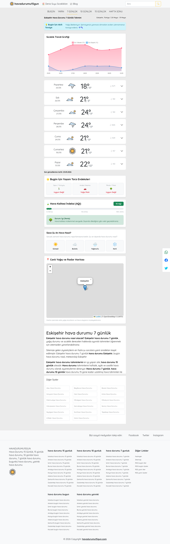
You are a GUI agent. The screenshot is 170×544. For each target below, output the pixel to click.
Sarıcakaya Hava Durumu (83, 406)
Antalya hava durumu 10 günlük (89, 469)
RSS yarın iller (140, 469)
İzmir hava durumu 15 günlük (59, 463)
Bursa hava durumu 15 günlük (59, 466)
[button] (85, 288)
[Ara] (140, 3)
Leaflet (97, 317)
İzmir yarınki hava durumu (87, 507)
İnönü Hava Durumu (81, 418)
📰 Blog (74, 3)
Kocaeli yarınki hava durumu (88, 529)
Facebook (134, 435)
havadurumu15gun (24, 4)
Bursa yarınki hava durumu (87, 510)
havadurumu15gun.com (94, 539)
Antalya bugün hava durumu (59, 513)
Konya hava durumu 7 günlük (117, 473)
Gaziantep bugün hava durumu (59, 526)
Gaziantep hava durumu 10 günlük (90, 483)
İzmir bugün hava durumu (57, 507)
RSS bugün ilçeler (141, 466)
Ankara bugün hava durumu (58, 503)
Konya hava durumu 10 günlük (88, 473)
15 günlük (100, 11)
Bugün (51, 11)
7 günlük (72, 11)
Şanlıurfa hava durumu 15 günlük (60, 479)
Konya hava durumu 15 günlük (59, 473)
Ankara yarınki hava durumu (87, 503)
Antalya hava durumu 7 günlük (117, 469)
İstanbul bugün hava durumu (59, 500)
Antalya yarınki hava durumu (88, 513)
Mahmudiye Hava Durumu (56, 400)
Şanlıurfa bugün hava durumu (59, 523)
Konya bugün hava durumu (58, 516)
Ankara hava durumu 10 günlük (88, 460)
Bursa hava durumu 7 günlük (117, 466)
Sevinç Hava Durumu (109, 406)
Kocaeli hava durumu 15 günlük (59, 486)
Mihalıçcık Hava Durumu (111, 400)
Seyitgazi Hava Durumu (55, 412)
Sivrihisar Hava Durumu (82, 412)
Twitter (146, 435)
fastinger (138, 456)
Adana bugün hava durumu (58, 520)
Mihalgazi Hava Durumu (83, 400)
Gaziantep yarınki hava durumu (89, 526)
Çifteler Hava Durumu (54, 418)
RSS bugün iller (140, 463)
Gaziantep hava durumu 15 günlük (61, 483)
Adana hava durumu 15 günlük (59, 476)
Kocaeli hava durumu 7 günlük (117, 486)
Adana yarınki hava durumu (87, 520)
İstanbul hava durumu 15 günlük (60, 456)
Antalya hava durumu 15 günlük (60, 469)
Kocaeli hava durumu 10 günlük (89, 486)
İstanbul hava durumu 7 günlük (117, 456)
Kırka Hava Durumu (109, 394)
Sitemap (138, 460)
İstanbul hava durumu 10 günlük (89, 456)
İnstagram (158, 435)
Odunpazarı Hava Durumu (56, 406)
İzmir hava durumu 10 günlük (88, 463)
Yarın (61, 11)
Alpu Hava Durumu (53, 388)
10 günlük (86, 11)
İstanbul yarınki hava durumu (88, 500)
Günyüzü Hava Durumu (55, 394)
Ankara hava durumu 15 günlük (59, 460)
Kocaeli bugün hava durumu (58, 529)
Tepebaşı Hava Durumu (110, 412)
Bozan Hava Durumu (109, 388)
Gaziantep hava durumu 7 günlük (118, 483)
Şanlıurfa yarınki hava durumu (88, 523)
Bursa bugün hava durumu (58, 510)
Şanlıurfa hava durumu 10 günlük (89, 479)
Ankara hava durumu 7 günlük (117, 460)
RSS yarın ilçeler (141, 473)
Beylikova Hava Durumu (83, 388)
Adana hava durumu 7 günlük (117, 476)
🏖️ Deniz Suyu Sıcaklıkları (55, 3)
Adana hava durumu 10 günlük (88, 476)
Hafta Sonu (116, 11)
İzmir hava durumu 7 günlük (116, 463)
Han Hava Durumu (81, 394)
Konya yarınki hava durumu (87, 516)
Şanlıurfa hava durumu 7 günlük (118, 479)
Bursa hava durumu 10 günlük (88, 466)
